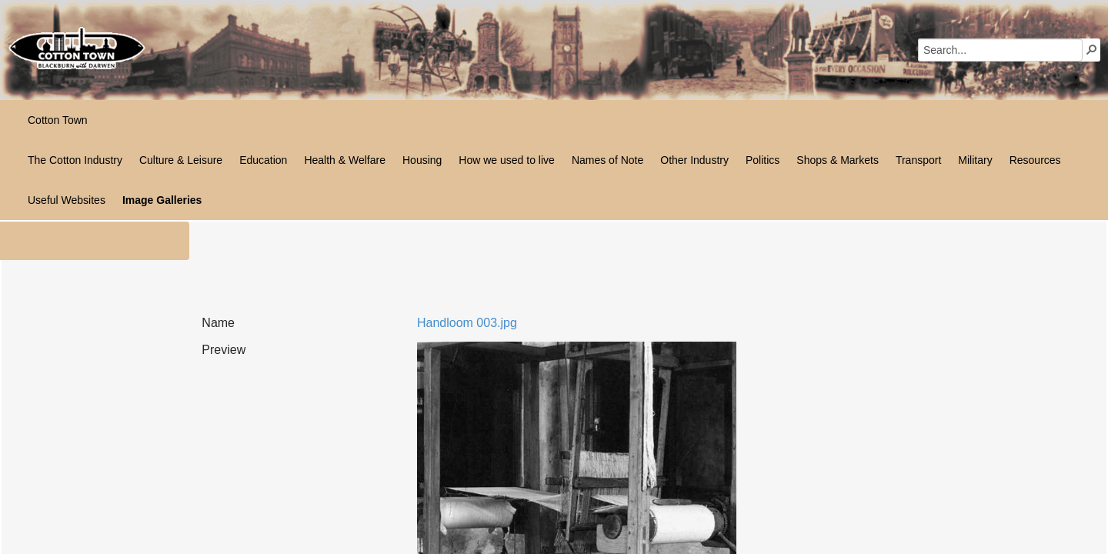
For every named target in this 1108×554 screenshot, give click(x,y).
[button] (1091, 49)
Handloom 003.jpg (467, 322)
